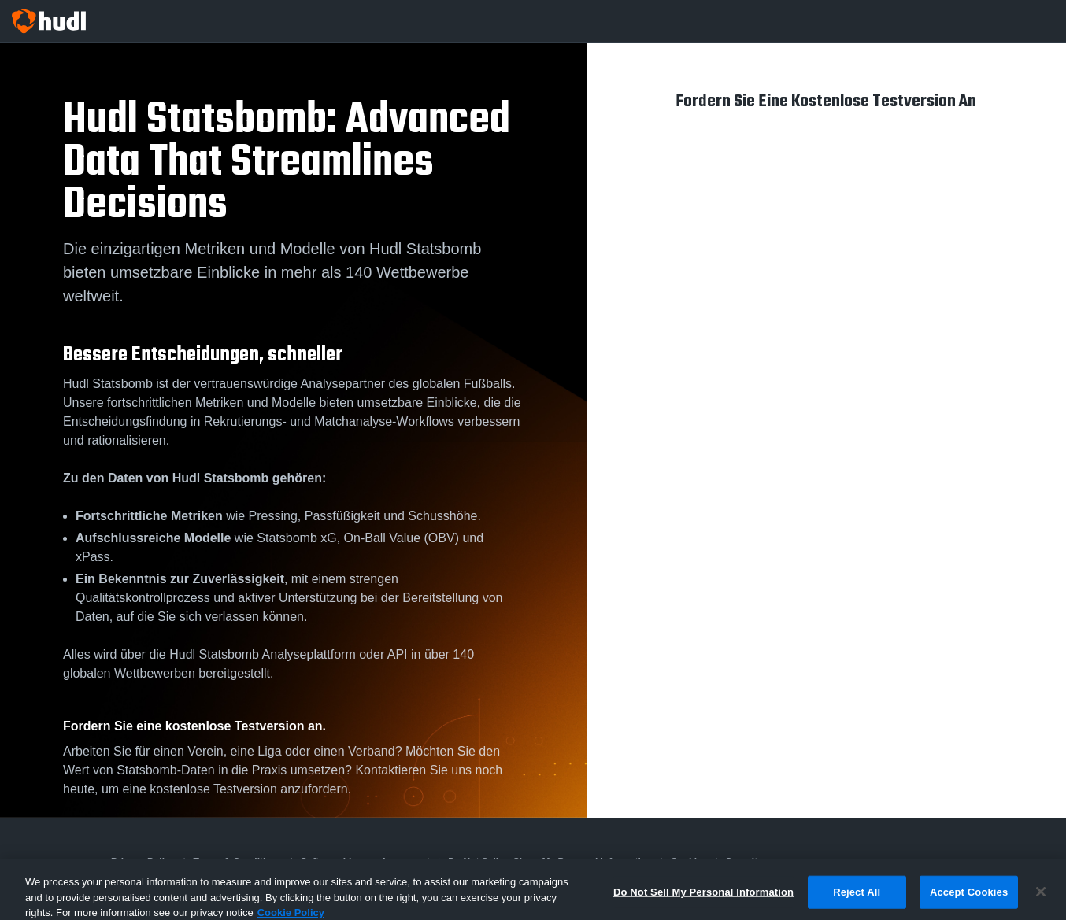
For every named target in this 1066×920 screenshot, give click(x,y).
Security (744, 861)
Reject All (856, 901)
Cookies (689, 861)
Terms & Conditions (238, 861)
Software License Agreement (365, 861)
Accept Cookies (969, 901)
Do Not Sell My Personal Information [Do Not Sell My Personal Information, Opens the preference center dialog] (703, 901)
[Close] (1040, 902)
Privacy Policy (143, 861)
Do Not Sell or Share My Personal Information (550, 861)
